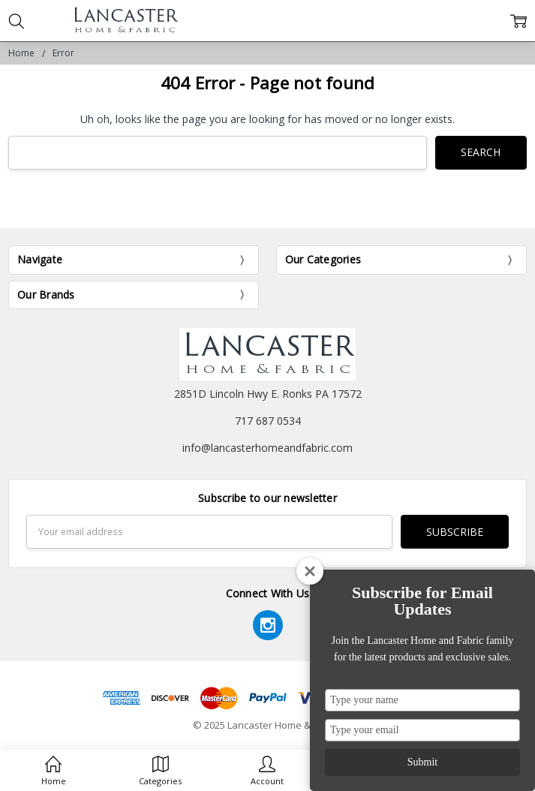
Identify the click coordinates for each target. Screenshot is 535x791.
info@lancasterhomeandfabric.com (267, 448)
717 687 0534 (268, 421)
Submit (422, 762)
